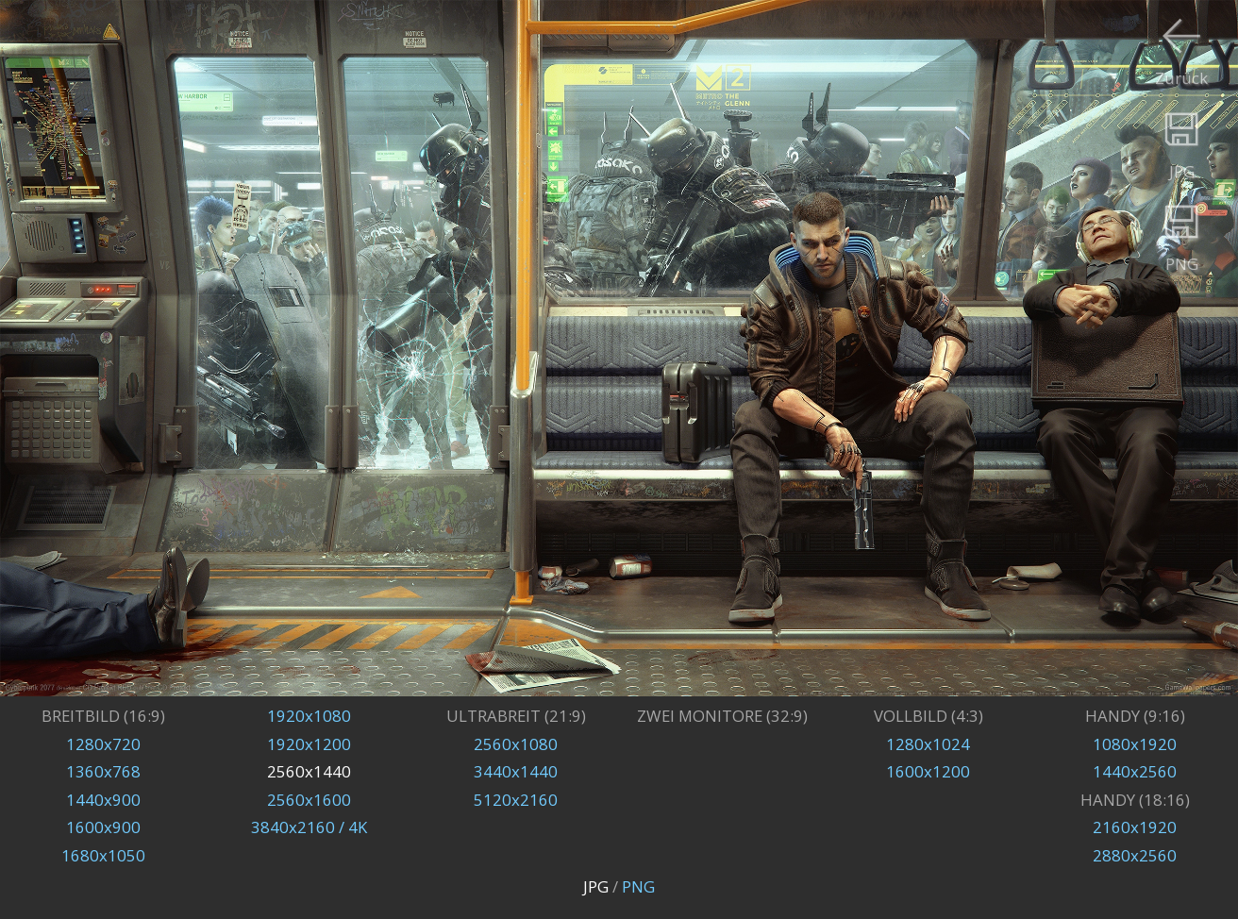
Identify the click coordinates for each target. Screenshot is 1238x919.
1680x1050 (103, 855)
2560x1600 (309, 799)
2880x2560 (1135, 855)
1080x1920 (1135, 744)
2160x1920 (1135, 827)
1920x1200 (309, 744)
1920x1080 (309, 716)
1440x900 (103, 799)
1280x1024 (928, 744)
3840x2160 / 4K (309, 827)
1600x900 (103, 827)
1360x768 (103, 771)
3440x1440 (516, 771)
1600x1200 (928, 771)
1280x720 (103, 744)
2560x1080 (516, 744)
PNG (638, 886)
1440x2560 (1135, 771)
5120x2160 (516, 799)
